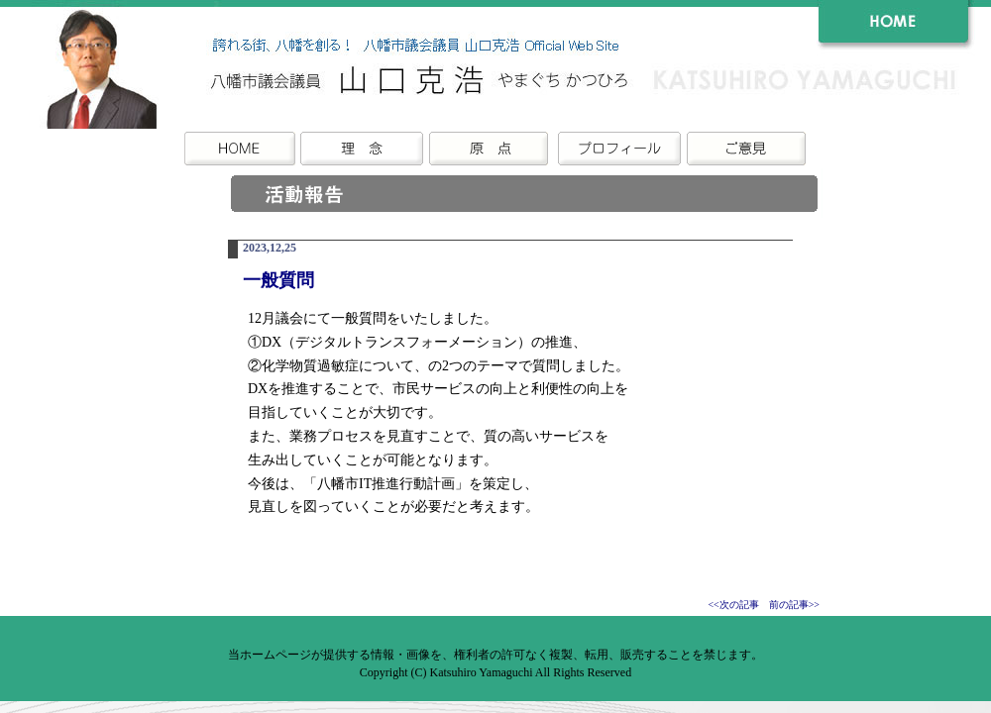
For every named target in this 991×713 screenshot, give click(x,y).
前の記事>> (794, 604)
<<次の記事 (733, 604)
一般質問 (278, 280)
